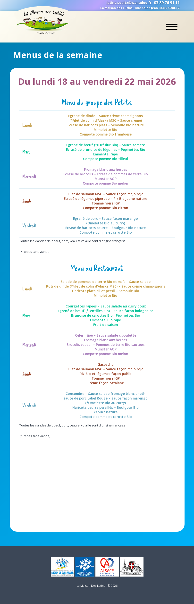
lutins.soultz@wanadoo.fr (129, 2)
